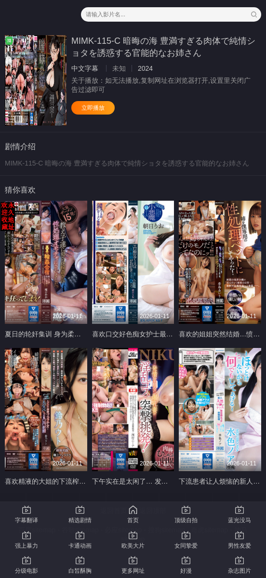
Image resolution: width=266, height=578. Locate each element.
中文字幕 (84, 68)
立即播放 (93, 107)
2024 (145, 68)
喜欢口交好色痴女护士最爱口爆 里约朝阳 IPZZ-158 (168, 334)
